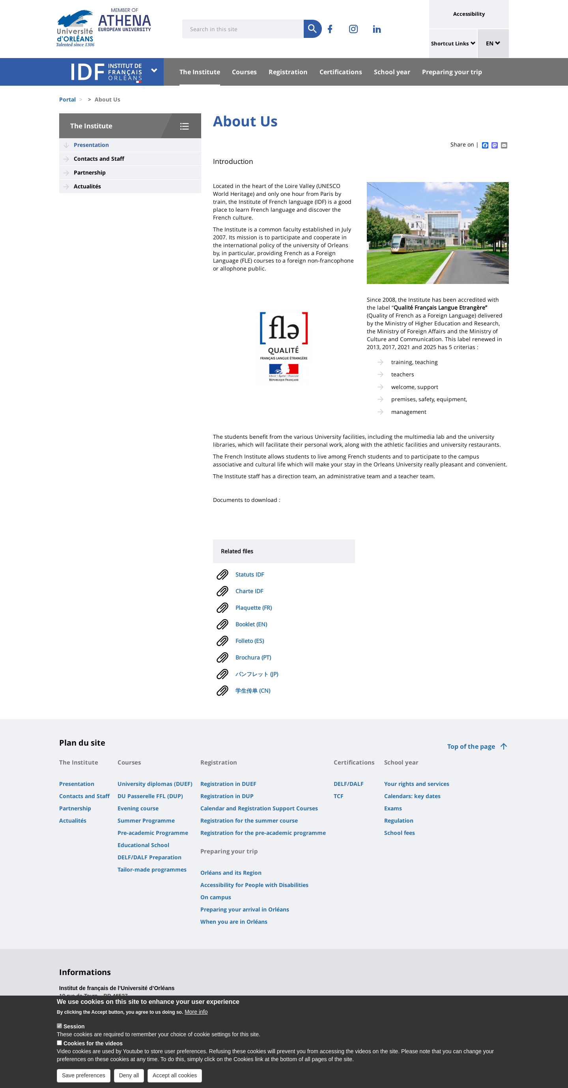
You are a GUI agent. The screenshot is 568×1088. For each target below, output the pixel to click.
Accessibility (469, 13)
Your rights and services (416, 783)
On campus (215, 897)
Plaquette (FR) (253, 607)
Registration (288, 72)
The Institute (199, 72)
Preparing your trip (452, 72)
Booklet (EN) (251, 624)
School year (392, 72)
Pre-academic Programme (153, 832)
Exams (393, 808)
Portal (67, 99)
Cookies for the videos (93, 1050)
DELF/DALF (349, 783)
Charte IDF (249, 591)
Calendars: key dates (412, 796)
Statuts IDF (249, 574)
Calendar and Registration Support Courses (259, 808)
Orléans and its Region (231, 872)
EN (493, 43)
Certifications (341, 72)
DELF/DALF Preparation (149, 857)
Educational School (143, 845)
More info (196, 1018)
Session (74, 1033)
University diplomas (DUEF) (155, 783)
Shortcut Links (450, 43)
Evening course (138, 808)
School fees (399, 832)
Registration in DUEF (228, 783)
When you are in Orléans (233, 921)
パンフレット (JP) (256, 674)
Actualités (87, 186)
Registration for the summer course (249, 820)
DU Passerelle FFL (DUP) (150, 796)
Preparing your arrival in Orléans (244, 909)
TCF (339, 796)
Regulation (398, 820)
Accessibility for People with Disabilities (254, 885)
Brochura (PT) (253, 657)
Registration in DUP (227, 796)
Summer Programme (146, 820)
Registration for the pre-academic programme (263, 832)
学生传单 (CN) (252, 690)
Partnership (90, 172)
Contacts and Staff (99, 158)
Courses (244, 72)
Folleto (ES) (249, 641)
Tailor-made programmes (152, 869)
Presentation (91, 144)
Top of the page (471, 746)
